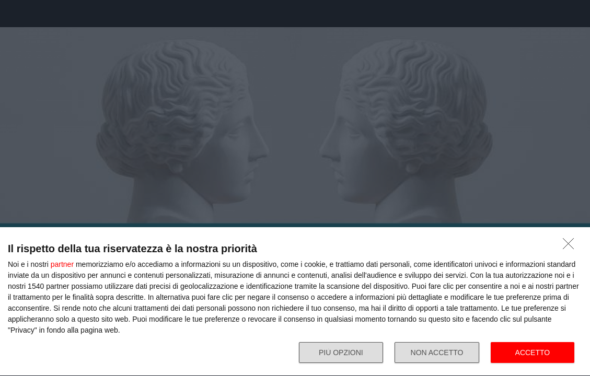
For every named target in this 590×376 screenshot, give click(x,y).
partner (62, 264)
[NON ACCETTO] (571, 246)
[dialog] (295, 302)
